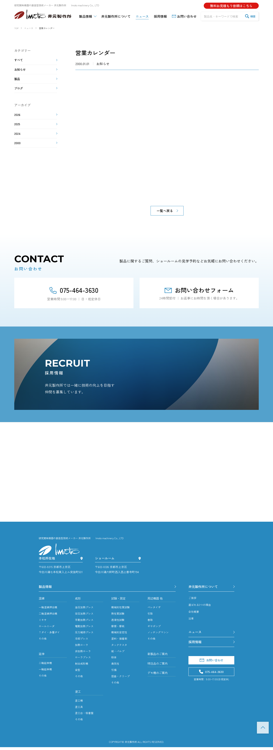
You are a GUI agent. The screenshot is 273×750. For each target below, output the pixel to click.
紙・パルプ (118, 653)
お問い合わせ (211, 664)
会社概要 (194, 613)
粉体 (114, 659)
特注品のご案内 (159, 666)
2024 (17, 139)
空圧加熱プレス (85, 615)
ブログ (19, 91)
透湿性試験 (118, 622)
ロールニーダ (47, 628)
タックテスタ (119, 647)
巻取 (150, 622)
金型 (78, 672)
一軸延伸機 (46, 672)
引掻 (114, 672)
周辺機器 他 (156, 600)
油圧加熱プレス (85, 609)
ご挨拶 (192, 599)
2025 (17, 129)
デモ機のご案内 (159, 676)
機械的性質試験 (121, 609)
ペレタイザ (155, 609)
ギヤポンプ (155, 628)
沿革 (191, 620)
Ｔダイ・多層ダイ (50, 634)
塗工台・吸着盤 (85, 716)
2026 (17, 118)
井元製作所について (204, 587)
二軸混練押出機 (49, 615)
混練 (42, 600)
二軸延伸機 (46, 666)
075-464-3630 (74, 290)
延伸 (42, 656)
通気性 (115, 666)
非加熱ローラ (83, 653)
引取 (150, 615)
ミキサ (43, 622)
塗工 (78, 693)
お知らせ (20, 70)
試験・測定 (119, 600)
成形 (78, 600)
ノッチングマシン (159, 634)
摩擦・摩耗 (118, 628)
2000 (17, 150)
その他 (43, 641)
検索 (250, 16)
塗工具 (79, 710)
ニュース (195, 634)
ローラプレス (83, 659)
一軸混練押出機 (49, 609)
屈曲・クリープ (121, 678)
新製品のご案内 (159, 656)
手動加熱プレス (85, 622)
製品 (17, 81)
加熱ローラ (82, 647)
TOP (263, 728)
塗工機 (79, 703)
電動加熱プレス (85, 628)
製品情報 (46, 587)
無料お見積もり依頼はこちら (231, 5)
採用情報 (195, 644)
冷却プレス (82, 641)
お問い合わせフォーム (199, 290)
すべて (19, 60)
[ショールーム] (139, 559)
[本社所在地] (81, 559)
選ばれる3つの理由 (200, 606)
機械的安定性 (119, 634)
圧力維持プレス (85, 634)
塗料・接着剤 (119, 641)
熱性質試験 (118, 615)
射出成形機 (82, 666)
